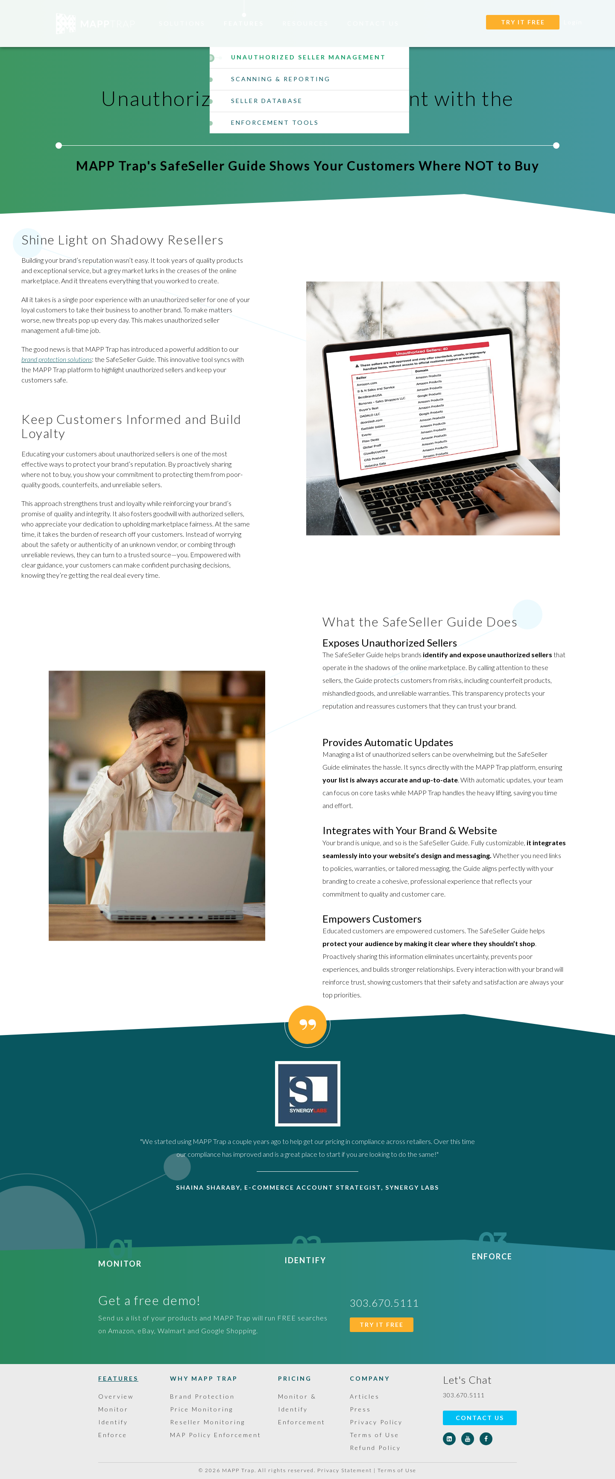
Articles (365, 1396)
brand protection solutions (56, 359)
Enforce (492, 1251)
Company (370, 1378)
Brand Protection (202, 1396)
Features (244, 23)
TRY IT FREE (523, 22)
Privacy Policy (376, 1422)
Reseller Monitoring (207, 1422)
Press (360, 1409)
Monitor (120, 1258)
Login (573, 22)
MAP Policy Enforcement (215, 1434)
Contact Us (373, 23)
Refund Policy (375, 1447)
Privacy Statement (344, 1470)
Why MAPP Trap (204, 1378)
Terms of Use (374, 1434)
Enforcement (301, 1422)
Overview (116, 1396)
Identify (305, 1255)
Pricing (295, 1378)
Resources (305, 23)
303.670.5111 (464, 1395)
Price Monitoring (201, 1409)
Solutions (182, 23)
